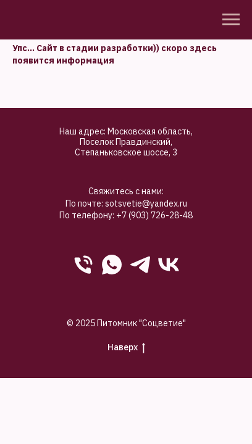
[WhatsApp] (111, 264)
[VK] (168, 264)
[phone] (83, 264)
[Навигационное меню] (231, 20)
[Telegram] (140, 264)
